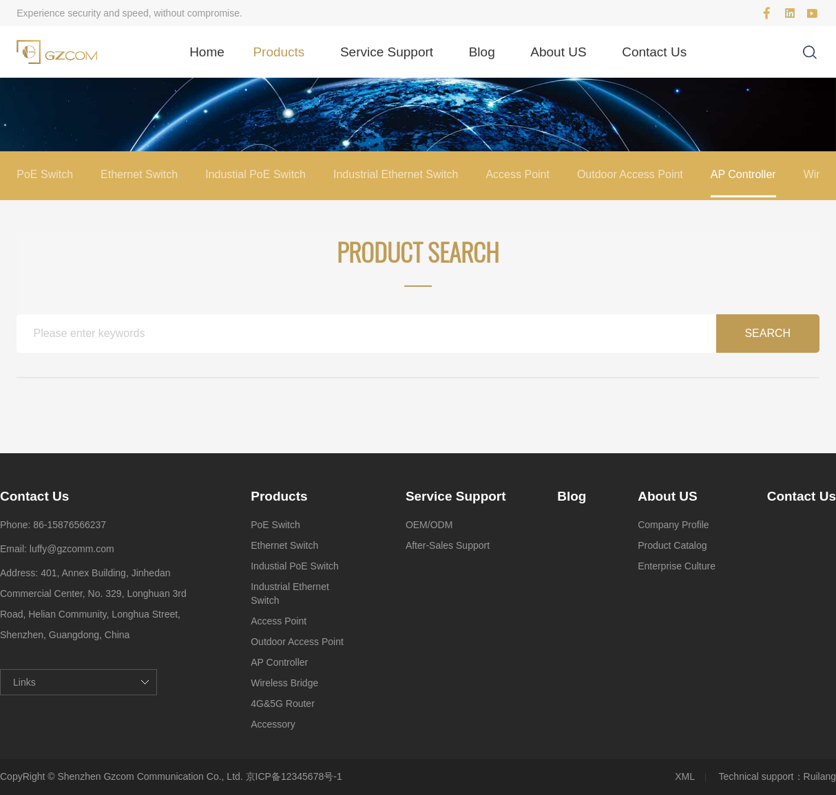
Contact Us (654, 52)
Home (206, 52)
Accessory (273, 724)
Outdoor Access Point (630, 174)
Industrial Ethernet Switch (395, 174)
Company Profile (673, 524)
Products (278, 52)
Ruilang (820, 776)
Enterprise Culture (676, 565)
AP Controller (743, 174)
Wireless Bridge (284, 682)
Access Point (517, 174)
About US (558, 52)
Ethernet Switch (139, 174)
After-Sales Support (448, 545)
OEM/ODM (429, 524)
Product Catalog (672, 545)
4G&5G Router (283, 703)
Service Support (386, 52)
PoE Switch (45, 174)
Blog (482, 52)
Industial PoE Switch (255, 174)
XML (685, 776)
